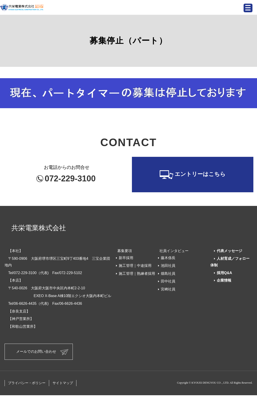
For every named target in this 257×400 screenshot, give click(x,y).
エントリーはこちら (200, 174)
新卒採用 (126, 258)
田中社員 (168, 281)
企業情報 (224, 280)
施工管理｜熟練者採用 (137, 273)
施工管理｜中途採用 (135, 266)
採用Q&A (224, 273)
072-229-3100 (70, 178)
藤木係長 (168, 258)
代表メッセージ (229, 251)
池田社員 (168, 266)
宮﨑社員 (168, 289)
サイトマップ (63, 383)
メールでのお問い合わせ (36, 351)
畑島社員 (168, 273)
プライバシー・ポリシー (26, 383)
